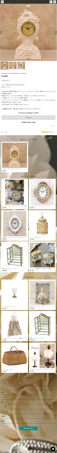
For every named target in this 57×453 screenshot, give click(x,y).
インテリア (4, 397)
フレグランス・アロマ (7, 387)
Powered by (28, 438)
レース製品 (4, 406)
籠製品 (3, 421)
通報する (53, 126)
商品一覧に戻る (28, 428)
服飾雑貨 (3, 416)
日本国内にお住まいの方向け (28, 122)
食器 (2, 402)
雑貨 (2, 392)
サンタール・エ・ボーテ (7, 383)
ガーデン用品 (4, 411)
